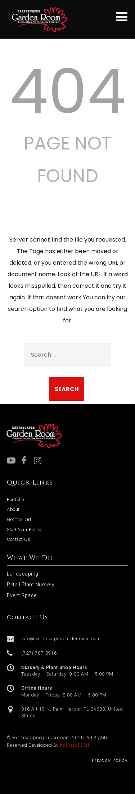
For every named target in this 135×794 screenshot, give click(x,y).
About (13, 509)
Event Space (22, 595)
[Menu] (121, 17)
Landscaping (23, 574)
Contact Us (18, 539)
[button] (67, 639)
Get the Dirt (19, 519)
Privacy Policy (110, 760)
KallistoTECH (75, 745)
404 (68, 92)
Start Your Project (25, 529)
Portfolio (15, 499)
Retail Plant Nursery (30, 584)
